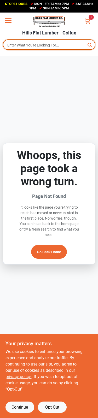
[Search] (90, 44)
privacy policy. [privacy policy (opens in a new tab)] (18, 376)
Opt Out (52, 407)
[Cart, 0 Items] (87, 21)
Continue (19, 407)
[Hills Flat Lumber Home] (49, 21)
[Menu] (8, 20)
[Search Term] (49, 45)
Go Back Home (49, 252)
